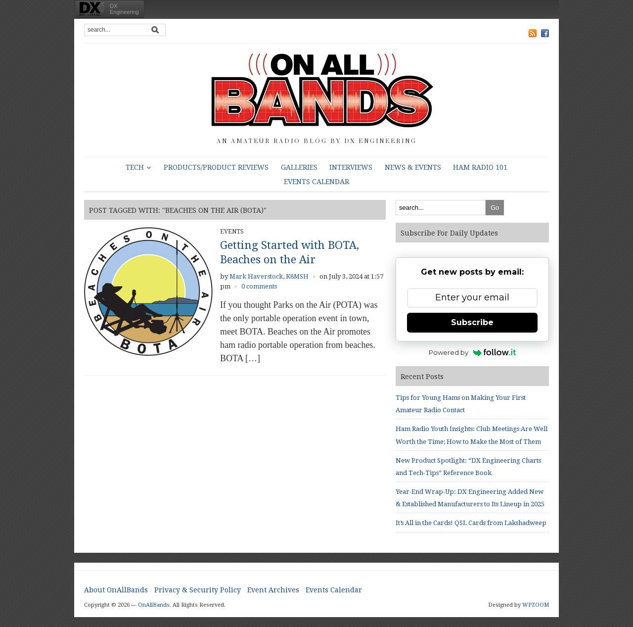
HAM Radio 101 (480, 167)
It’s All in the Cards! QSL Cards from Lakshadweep (471, 523)
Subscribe (472, 322)
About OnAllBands (116, 590)
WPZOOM (535, 605)
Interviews (350, 167)
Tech (135, 167)
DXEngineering (124, 9)
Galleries (299, 167)
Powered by (472, 352)
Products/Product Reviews (216, 167)
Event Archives (273, 590)
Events (232, 231)
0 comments (259, 286)
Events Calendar (316, 182)
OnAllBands (154, 605)
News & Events (413, 167)
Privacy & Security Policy (197, 590)
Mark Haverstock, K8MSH (269, 276)
